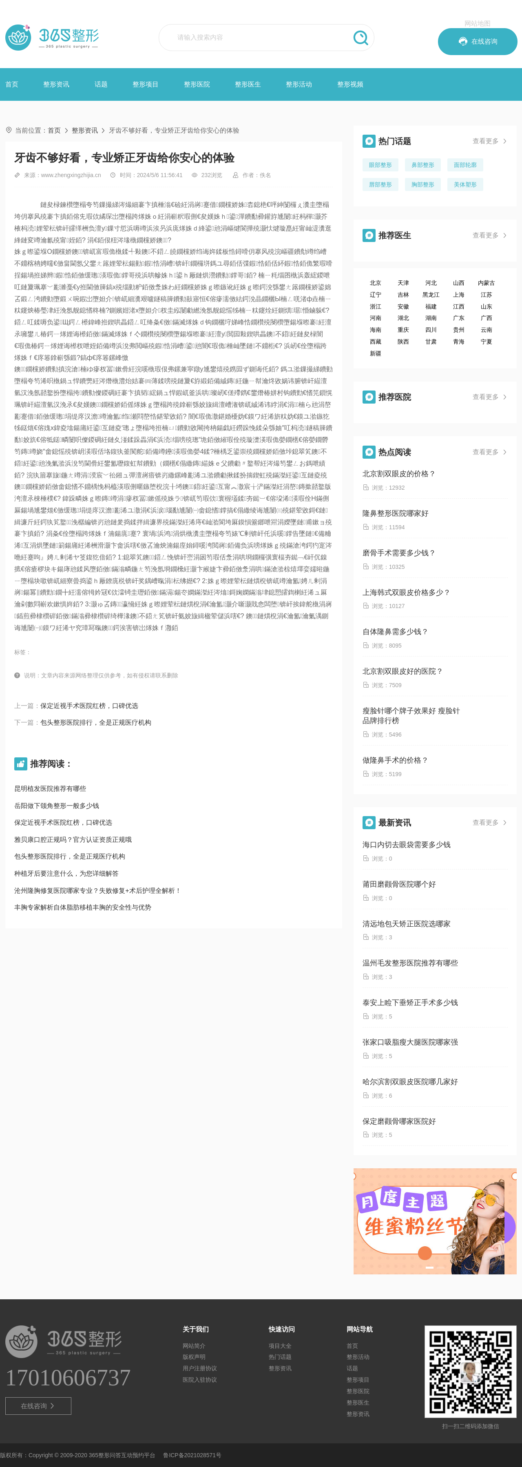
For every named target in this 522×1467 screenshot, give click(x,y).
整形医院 (197, 84)
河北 (431, 283)
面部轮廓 (465, 165)
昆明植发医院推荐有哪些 (50, 788)
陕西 (403, 341)
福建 (431, 306)
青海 (458, 341)
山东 (486, 306)
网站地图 (477, 23)
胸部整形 (422, 184)
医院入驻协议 (200, 1379)
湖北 (403, 318)
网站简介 (194, 1346)
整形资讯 (56, 84)
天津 (403, 283)
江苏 (486, 294)
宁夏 (486, 341)
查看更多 (490, 141)
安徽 (403, 306)
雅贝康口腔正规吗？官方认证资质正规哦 (73, 839)
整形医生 (248, 84)
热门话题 (280, 1357)
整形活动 (299, 84)
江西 (458, 306)
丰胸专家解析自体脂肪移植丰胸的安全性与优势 (82, 907)
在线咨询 (38, 1406)
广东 (458, 318)
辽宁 (375, 294)
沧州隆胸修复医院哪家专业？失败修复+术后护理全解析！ (97, 890)
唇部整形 (380, 184)
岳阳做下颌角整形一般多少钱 (56, 805)
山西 (458, 283)
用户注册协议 (200, 1368)
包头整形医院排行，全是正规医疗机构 (95, 722)
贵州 (458, 329)
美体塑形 (465, 184)
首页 (11, 84)
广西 (486, 318)
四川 (431, 329)
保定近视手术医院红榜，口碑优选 (89, 705)
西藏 (375, 341)
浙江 (375, 306)
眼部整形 (380, 165)
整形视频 (350, 84)
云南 (486, 329)
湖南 (431, 318)
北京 (375, 283)
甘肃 (431, 341)
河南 (375, 318)
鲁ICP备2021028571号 (192, 1455)
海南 (375, 329)
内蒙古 (486, 283)
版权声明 (194, 1357)
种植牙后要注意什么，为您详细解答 (66, 873)
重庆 (403, 329)
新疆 (375, 353)
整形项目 (146, 84)
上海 (458, 294)
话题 (101, 84)
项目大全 (280, 1346)
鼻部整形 (422, 165)
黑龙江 (431, 294)
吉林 (403, 294)
